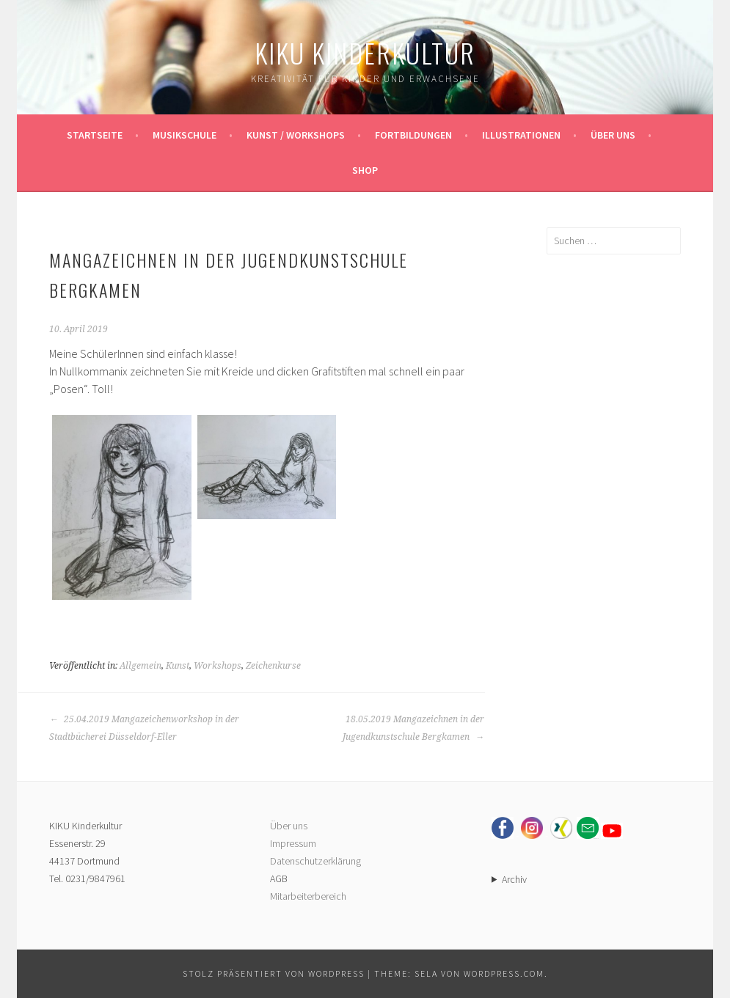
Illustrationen (521, 135)
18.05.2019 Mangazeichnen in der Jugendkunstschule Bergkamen (413, 728)
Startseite (95, 135)
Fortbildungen (413, 135)
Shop (365, 170)
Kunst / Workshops (296, 135)
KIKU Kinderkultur (365, 52)
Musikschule (184, 135)
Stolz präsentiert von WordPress (274, 973)
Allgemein (140, 666)
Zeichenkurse (273, 666)
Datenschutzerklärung (315, 860)
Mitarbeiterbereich (308, 896)
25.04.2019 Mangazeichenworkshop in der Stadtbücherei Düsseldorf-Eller (144, 728)
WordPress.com (504, 973)
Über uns (613, 135)
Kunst (177, 666)
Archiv (514, 879)
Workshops (217, 666)
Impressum (293, 843)
